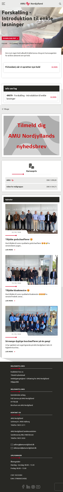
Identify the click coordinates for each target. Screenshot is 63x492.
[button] (11, 4)
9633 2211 (21, 425)
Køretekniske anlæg (18, 395)
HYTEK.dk (14, 402)
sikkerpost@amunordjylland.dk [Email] (25, 448)
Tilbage (6, 109)
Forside (4, 43)
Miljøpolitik (15, 382)
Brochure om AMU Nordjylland (22, 405)
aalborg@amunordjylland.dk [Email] (24, 445)
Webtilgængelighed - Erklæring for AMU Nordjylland (30, 379)
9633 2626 (21, 438)
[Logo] (31, 3)
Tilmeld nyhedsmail (18, 375)
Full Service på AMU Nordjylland (22, 398)
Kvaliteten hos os (17, 372)
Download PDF (9, 38)
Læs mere (9, 250)
